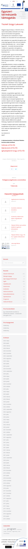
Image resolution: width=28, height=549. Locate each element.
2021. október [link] (6, 432)
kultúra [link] (5, 529)
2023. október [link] (6, 386)
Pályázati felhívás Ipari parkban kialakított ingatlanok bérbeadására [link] (18, 227)
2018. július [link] (6, 488)
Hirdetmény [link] (6, 325)
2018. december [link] (7, 478)
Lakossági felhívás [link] (15, 243)
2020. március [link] (6, 465)
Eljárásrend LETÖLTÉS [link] (9, 148)
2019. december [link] (7, 470)
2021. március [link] (6, 450)
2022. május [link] (6, 419)
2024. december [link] (7, 368)
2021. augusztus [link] (7, 437)
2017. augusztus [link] (7, 498)
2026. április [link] (6, 343)
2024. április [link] (6, 379)
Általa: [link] (20, 159)
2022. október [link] (6, 407)
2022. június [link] (6, 417)
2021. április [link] (6, 447)
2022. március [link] (6, 424)
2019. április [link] (6, 475)
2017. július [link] (6, 501)
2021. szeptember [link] (7, 435)
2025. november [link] (7, 353)
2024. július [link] (6, 373)
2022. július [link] (6, 414)
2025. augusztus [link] (7, 358)
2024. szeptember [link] (7, 371)
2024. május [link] (6, 376)
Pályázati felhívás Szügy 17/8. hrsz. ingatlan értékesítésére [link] (18, 235)
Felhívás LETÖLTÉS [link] (8, 145)
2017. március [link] (6, 508)
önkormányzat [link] (6, 533)
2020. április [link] (6, 462)
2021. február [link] (6, 452)
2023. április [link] (6, 394)
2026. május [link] (6, 340)
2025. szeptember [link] (7, 356)
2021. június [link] (6, 442)
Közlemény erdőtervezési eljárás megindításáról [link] (17, 217)
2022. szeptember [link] (7, 409)
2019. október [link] (6, 473)
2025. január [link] (6, 366)
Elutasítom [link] (8, 547)
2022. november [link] (7, 404)
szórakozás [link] (9, 531)
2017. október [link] (6, 496)
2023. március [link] (6, 396)
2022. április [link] (6, 422)
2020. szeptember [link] (7, 457)
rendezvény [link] (19, 529)
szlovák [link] (5, 531)
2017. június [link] (6, 503)
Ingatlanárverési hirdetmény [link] (18, 199)
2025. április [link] (6, 363)
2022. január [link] (6, 427)
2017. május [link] (6, 506)
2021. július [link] (6, 440)
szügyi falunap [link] (15, 531)
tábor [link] (19, 531)
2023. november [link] (7, 384)
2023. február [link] (6, 399)
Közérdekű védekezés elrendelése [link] (16, 209)
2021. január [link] (6, 455)
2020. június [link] (6, 460)
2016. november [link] (7, 511)
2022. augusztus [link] (7, 412)
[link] (14, 161)
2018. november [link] (7, 480)
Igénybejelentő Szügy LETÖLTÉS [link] (13, 151)
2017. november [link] (7, 493)
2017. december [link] (7, 490)
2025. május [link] (6, 361)
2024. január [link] (6, 381)
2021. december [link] (7, 429)
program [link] (11, 529)
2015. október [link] (6, 518)
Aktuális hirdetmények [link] (11, 159)
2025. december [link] (7, 351)
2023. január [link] (6, 401)
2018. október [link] (6, 483)
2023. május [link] (6, 391)
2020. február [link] (6, 468)
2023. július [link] (6, 389)
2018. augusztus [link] (7, 485)
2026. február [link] (6, 348)
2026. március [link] (6, 345)
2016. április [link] (6, 516)
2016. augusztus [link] (7, 513)
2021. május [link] (6, 445)
